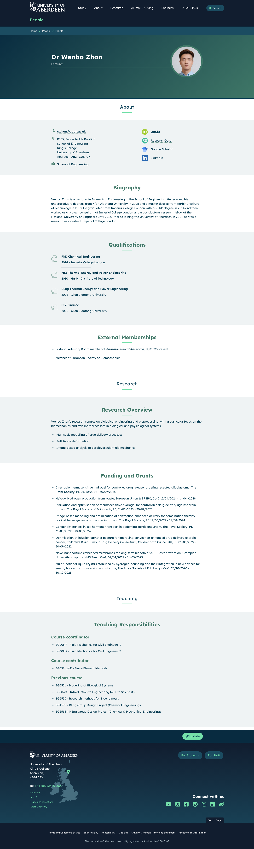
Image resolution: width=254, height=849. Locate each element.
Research (118, 8)
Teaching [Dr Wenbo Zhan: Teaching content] (127, 598)
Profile (59, 30)
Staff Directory (38, 806)
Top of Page (215, 820)
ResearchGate (161, 140)
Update (193, 736)
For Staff (214, 755)
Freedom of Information (192, 833)
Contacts (35, 792)
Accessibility (108, 833)
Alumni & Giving (144, 8)
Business (169, 8)
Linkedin (157, 158)
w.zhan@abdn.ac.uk (71, 131)
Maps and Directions (41, 802)
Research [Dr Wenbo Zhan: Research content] (127, 384)
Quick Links (191, 8)
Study (84, 8)
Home (33, 30)
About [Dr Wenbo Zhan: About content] (127, 107)
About (100, 8)
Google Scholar (162, 149)
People (37, 19)
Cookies (123, 833)
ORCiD (155, 132)
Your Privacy (91, 833)
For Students (190, 755)
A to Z (33, 797)
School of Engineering (73, 164)
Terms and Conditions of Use (64, 833)
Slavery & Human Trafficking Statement (153, 833)
